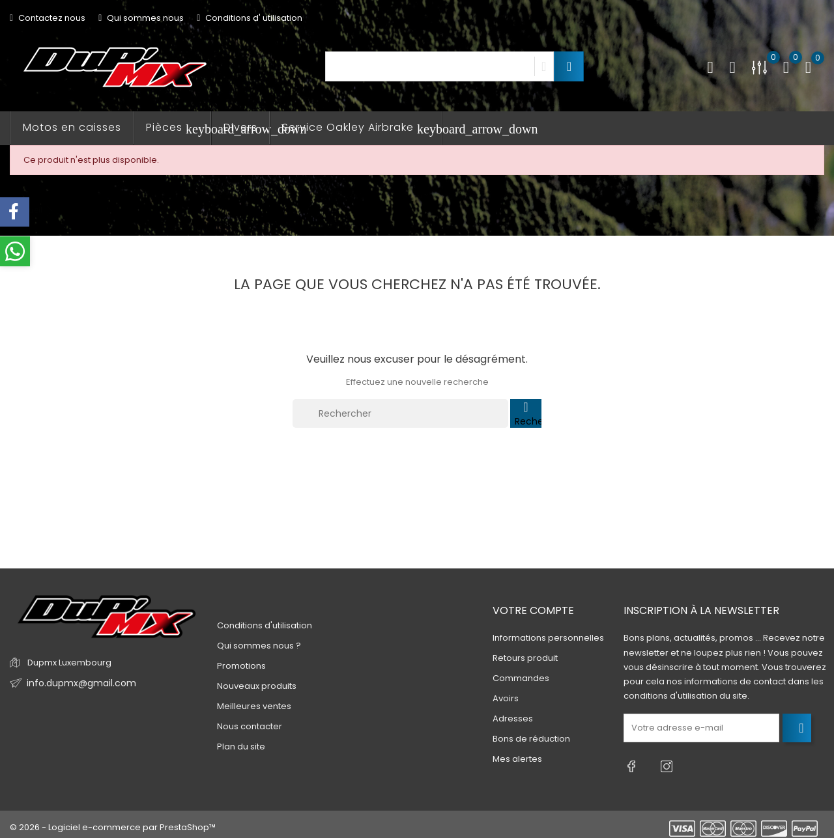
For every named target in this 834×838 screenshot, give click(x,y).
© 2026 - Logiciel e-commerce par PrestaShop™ (113, 821)
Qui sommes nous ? (259, 645)
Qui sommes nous (141, 18)
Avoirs (506, 699)
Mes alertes (517, 759)
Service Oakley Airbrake (362, 128)
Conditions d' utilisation (249, 18)
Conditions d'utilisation (264, 625)
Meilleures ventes (254, 706)
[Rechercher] (400, 413)
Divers (240, 127)
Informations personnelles (548, 638)
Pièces (178, 128)
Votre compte (533, 610)
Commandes (521, 679)
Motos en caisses (72, 127)
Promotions (241, 666)
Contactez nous (47, 18)
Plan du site (241, 746)
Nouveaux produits (256, 686)
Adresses (513, 719)
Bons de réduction (531, 739)
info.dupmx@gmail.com (77, 683)
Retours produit (525, 658)
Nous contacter (249, 726)
